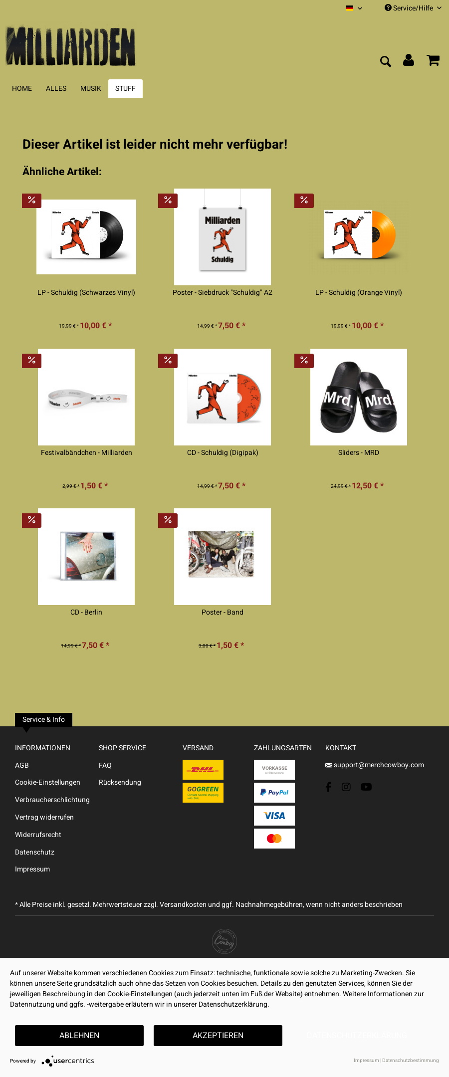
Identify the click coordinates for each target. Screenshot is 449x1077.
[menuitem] (354, 8)
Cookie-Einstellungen (47, 782)
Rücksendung (120, 782)
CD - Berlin (86, 613)
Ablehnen (79, 1036)
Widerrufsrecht (38, 835)
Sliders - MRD (358, 453)
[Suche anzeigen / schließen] (385, 62)
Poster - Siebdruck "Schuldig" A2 (222, 293)
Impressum (32, 869)
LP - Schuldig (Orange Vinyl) (358, 293)
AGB (22, 765)
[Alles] (56, 88)
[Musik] (90, 88)
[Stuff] (125, 88)
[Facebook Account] (328, 787)
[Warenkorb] (433, 62)
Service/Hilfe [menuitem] (413, 8)
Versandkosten (183, 904)
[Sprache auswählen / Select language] (354, 8)
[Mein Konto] (409, 62)
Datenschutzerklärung (357, 1036)
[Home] (22, 88)
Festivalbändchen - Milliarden (86, 453)
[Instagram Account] (346, 787)
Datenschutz (34, 852)
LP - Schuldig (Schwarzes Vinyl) (86, 293)
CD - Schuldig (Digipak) (222, 453)
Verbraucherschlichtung (52, 800)
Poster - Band (222, 613)
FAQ (105, 765)
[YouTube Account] (366, 787)
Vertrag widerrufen (44, 817)
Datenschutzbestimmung (410, 1060)
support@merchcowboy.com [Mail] (374, 765)
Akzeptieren (218, 1036)
